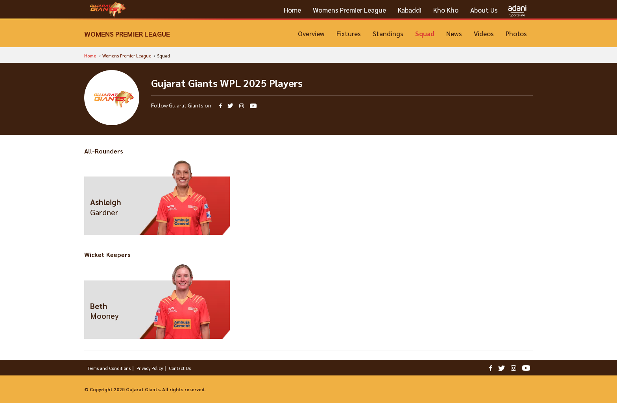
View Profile (157, 205)
